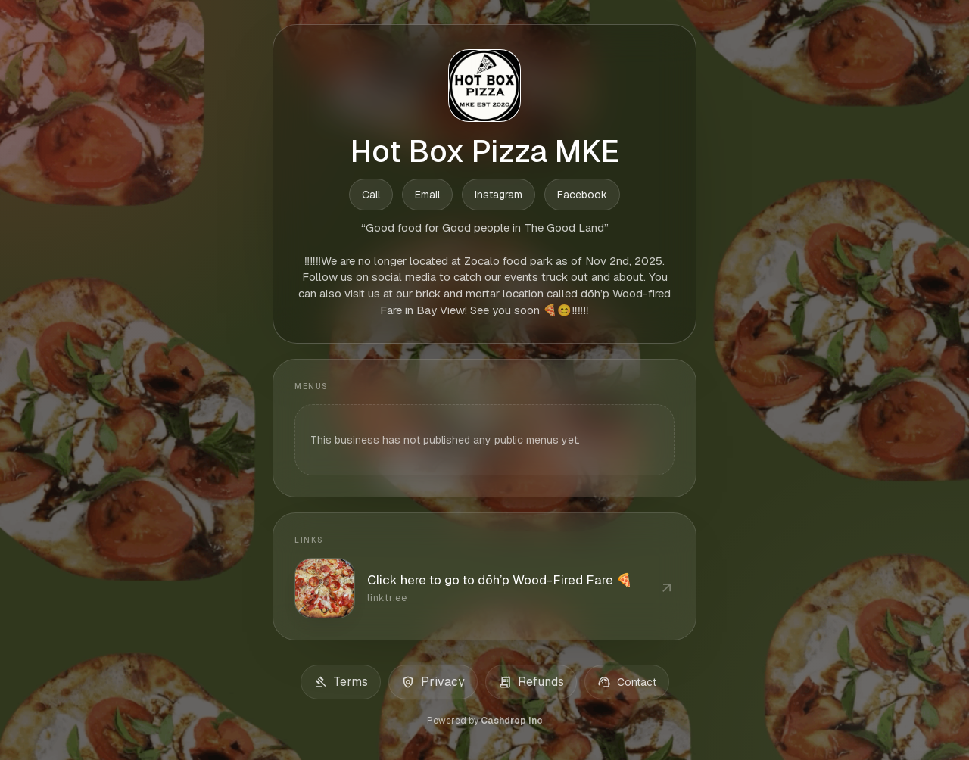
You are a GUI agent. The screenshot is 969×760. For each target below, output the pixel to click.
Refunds (531, 682)
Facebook (582, 194)
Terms (340, 682)
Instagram (498, 194)
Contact (626, 682)
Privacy (433, 682)
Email (427, 194)
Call (371, 194)
